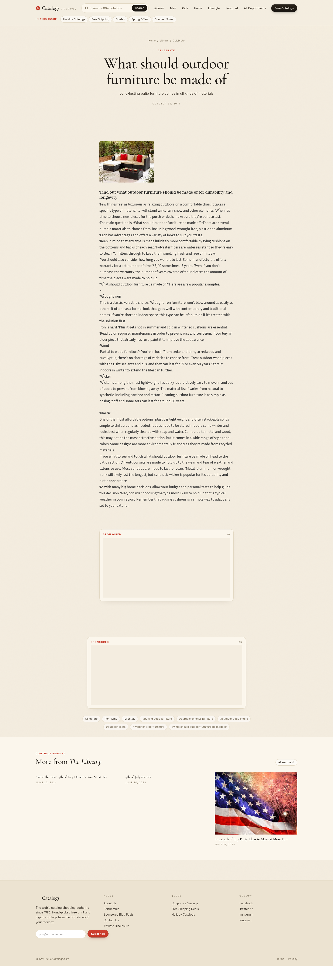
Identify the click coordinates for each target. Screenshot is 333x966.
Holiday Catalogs (74, 19)
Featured (232, 8)
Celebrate (178, 40)
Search (139, 8)
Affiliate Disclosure (116, 926)
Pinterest (245, 920)
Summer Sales (164, 19)
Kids (185, 8)
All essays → (286, 762)
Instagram (246, 914)
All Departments (255, 8)
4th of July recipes (138, 777)
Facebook (246, 903)
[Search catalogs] (114, 8)
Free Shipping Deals (185, 909)
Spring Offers (139, 19)
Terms (280, 958)
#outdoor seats (116, 726)
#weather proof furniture (148, 726)
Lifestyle (214, 8)
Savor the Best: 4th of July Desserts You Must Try (71, 777)
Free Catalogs (284, 8)
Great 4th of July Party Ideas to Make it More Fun (251, 839)
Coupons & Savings (185, 903)
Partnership (111, 909)
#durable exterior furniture (196, 718)
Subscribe (98, 933)
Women (159, 8)
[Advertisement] (166, 568)
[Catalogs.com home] (56, 8)
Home (198, 8)
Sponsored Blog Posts (118, 914)
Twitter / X (247, 909)
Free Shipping (100, 19)
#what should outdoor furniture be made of (199, 726)
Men (173, 8)
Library (164, 40)
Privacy (292, 958)
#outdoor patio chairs (234, 718)
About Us (110, 903)
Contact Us (111, 920)
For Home (111, 718)
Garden (120, 19)
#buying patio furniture (157, 718)
